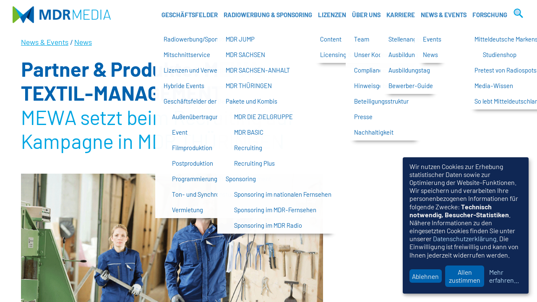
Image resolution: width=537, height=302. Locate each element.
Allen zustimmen (464, 276)
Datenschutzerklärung (464, 238)
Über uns (366, 14)
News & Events (444, 14)
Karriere (400, 14)
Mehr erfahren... (504, 276)
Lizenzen (332, 14)
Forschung (489, 14)
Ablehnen (425, 276)
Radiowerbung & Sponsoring (268, 14)
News (83, 42)
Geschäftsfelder (190, 14)
